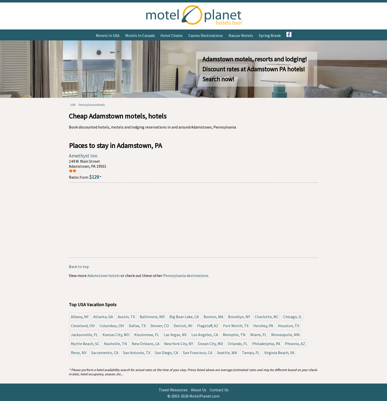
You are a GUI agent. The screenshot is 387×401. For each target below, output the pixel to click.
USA (72, 105)
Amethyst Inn (83, 155)
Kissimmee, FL (146, 334)
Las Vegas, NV (175, 334)
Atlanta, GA (103, 316)
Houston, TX (288, 325)
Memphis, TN (234, 334)
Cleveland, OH (83, 325)
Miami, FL (258, 334)
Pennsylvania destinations (185, 275)
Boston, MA (213, 316)
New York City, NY (178, 343)
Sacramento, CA (104, 352)
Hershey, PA (263, 325)
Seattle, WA (227, 352)
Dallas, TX (137, 325)
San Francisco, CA (197, 352)
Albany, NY (80, 316)
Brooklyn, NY (239, 316)
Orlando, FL (238, 343)
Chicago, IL (292, 316)
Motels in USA (108, 35)
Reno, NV (78, 352)
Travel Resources (173, 389)
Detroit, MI (183, 325)
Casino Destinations (205, 35)
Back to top (79, 266)
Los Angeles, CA (204, 334)
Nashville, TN (115, 343)
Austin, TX (126, 316)
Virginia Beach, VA (279, 352)
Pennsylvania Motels (91, 105)
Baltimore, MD (152, 316)
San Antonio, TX (136, 352)
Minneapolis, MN (285, 334)
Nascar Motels (241, 35)
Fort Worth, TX (236, 325)
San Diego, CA (166, 352)
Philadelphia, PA (266, 343)
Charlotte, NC (266, 316)
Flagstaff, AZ (207, 325)
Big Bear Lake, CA (184, 316)
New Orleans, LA (145, 343)
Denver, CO (159, 325)
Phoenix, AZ (295, 343)
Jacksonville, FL (84, 334)
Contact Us (219, 389)
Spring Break (270, 35)
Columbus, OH (112, 325)
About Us (198, 389)
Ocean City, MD (210, 343)
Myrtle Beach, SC (85, 343)
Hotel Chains (171, 35)
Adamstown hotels (103, 275)
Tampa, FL (250, 352)
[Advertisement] (193, 220)
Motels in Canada (140, 35)
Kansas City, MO (116, 334)
